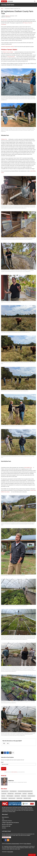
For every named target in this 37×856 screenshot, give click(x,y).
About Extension (5, 817)
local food (24, 793)
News (2, 8)
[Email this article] (10, 753)
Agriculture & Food (5, 791)
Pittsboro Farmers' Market (8, 52)
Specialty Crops (10, 793)
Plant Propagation (10, 795)
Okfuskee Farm (4, 139)
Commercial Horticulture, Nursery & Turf (25, 791)
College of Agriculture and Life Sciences (10, 822)
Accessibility (10, 851)
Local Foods (4, 793)
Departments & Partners (7, 820)
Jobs (3, 819)
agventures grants (12, 798)
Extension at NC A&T (6, 826)
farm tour (3, 795)
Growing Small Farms (7, 4)
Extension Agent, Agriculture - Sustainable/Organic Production (17, 782)
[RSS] (8, 840)
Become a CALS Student (7, 824)
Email (2, 762)
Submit (4, 768)
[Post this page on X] (2, 753)
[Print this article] (13, 753)
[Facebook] (5, 840)
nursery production (31, 795)
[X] (3, 840)
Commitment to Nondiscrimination (12, 843)
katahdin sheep (19, 798)
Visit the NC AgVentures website (7, 46)
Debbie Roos (8, 15)
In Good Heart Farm (11, 56)
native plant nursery (27, 798)
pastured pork (17, 795)
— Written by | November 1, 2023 (9, 15)
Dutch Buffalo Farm (28, 467)
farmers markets (18, 793)
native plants (30, 793)
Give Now (4, 827)
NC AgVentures (4, 19)
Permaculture (23, 795)
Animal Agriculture (13, 791)
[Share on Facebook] (5, 753)
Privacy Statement (27, 843)
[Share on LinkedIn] (8, 753)
